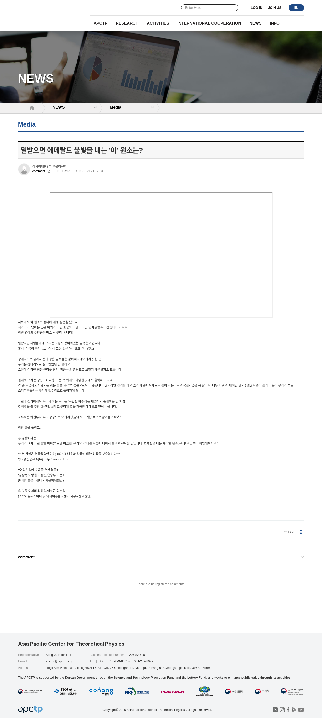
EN (296, 7)
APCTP (100, 23)
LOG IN (256, 8)
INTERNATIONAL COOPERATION (209, 23)
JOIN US (274, 8)
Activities (158, 23)
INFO (275, 23)
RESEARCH (127, 23)
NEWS (255, 23)
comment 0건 (41, 171)
